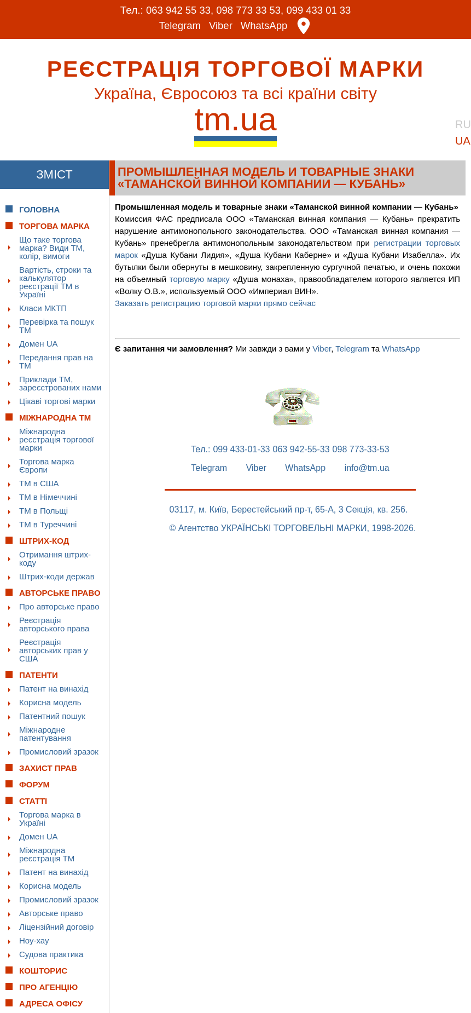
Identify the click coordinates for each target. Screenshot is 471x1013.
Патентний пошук (52, 716)
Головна (39, 209)
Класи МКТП (43, 308)
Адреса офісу (51, 1003)
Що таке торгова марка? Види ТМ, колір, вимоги (52, 247)
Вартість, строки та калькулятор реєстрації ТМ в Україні (55, 282)
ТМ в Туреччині (48, 524)
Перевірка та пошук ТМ (56, 326)
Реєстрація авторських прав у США (53, 650)
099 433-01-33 (241, 449)
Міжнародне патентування (45, 734)
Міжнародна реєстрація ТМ (46, 854)
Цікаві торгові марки (57, 401)
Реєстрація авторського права (54, 624)
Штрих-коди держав (57, 576)
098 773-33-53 (361, 449)
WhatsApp (265, 26)
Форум (34, 784)
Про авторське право (59, 606)
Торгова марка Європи (46, 465)
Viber (220, 26)
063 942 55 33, (177, 10)
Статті (33, 800)
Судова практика (51, 954)
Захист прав (48, 768)
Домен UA (38, 343)
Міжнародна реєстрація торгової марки (56, 439)
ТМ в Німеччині (48, 497)
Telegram (179, 26)
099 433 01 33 (321, 10)
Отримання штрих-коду (55, 558)
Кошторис (43, 970)
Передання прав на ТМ (56, 361)
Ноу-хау (34, 940)
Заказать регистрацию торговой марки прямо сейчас (215, 303)
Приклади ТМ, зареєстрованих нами (60, 383)
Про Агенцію (48, 987)
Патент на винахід (54, 688)
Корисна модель (50, 702)
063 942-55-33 (301, 449)
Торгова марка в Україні (50, 818)
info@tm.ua (367, 468)
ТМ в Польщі (43, 510)
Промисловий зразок (58, 751)
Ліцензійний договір (56, 927)
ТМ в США (39, 483)
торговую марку (200, 279)
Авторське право (51, 913)
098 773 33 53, (249, 10)
